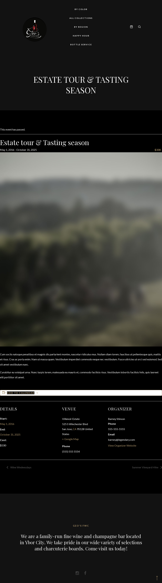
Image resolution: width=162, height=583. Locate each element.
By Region (81, 27)
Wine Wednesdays (20, 467)
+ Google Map (70, 439)
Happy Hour (81, 35)
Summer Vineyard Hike (145, 467)
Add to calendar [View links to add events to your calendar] (20, 392)
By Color (81, 9)
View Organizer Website (122, 445)
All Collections (81, 18)
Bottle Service (81, 44)
